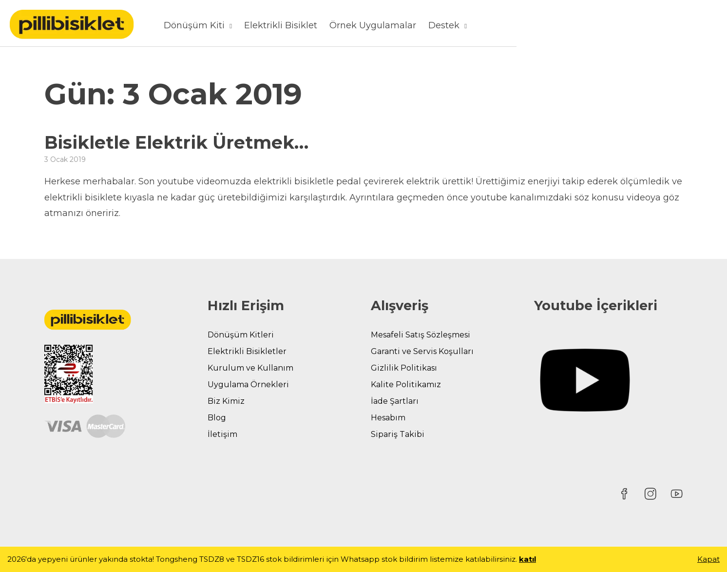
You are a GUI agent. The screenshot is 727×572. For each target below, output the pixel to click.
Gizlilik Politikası (404, 368)
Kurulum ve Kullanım (250, 368)
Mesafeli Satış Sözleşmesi (420, 334)
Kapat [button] (708, 559)
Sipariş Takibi (397, 434)
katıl (527, 559)
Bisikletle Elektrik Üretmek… (176, 142)
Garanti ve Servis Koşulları (422, 351)
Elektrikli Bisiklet (448, 25)
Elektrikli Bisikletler (247, 351)
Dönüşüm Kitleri (241, 334)
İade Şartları (395, 401)
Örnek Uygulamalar (540, 25)
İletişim (222, 434)
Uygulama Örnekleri (248, 384)
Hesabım (388, 417)
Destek (611, 25)
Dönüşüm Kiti (361, 25)
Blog (217, 417)
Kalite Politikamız (406, 384)
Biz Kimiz (226, 401)
